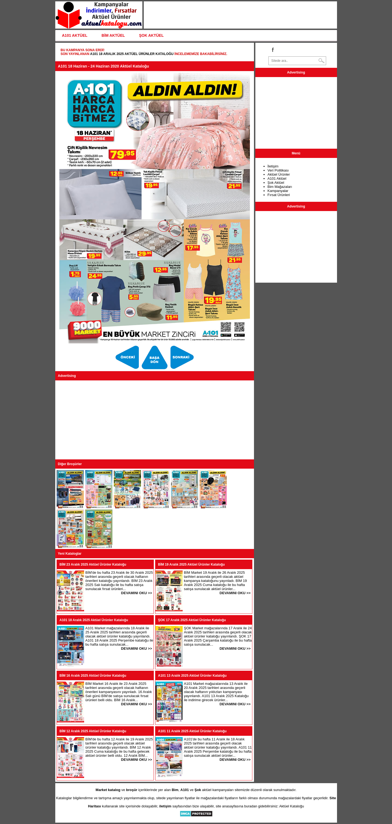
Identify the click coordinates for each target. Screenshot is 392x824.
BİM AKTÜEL (113, 35)
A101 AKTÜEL (75, 35)
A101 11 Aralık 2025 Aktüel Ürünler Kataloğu (192, 731)
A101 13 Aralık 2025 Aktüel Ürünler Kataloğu (192, 675)
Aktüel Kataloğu (291, 806)
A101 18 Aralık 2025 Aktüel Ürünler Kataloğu (132, 54)
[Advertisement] (154, 420)
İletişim (273, 166)
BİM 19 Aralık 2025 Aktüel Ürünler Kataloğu (191, 564)
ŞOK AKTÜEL (151, 35)
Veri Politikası (278, 170)
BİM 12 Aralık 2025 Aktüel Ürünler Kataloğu (93, 731)
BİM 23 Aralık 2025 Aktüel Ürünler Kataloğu (93, 564)
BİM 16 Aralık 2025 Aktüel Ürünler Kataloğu (93, 675)
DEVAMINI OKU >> (136, 593)
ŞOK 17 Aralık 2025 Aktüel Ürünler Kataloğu (192, 620)
